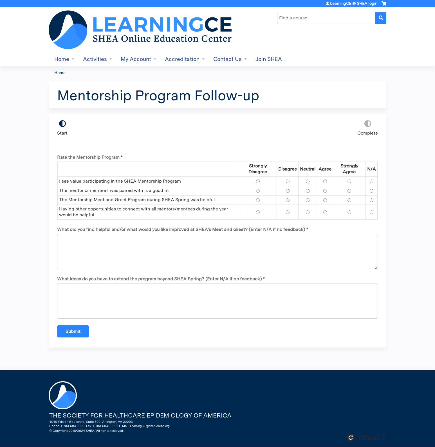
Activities (95, 59)
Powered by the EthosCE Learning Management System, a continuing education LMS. (366, 438)
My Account (136, 59)
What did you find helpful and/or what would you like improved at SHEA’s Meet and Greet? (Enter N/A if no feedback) (181, 229)
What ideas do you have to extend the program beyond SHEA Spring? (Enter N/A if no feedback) (159, 279)
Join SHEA (268, 59)
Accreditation (182, 59)
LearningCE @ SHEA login (353, 3)
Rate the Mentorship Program (88, 157)
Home (61, 59)
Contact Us (227, 59)
